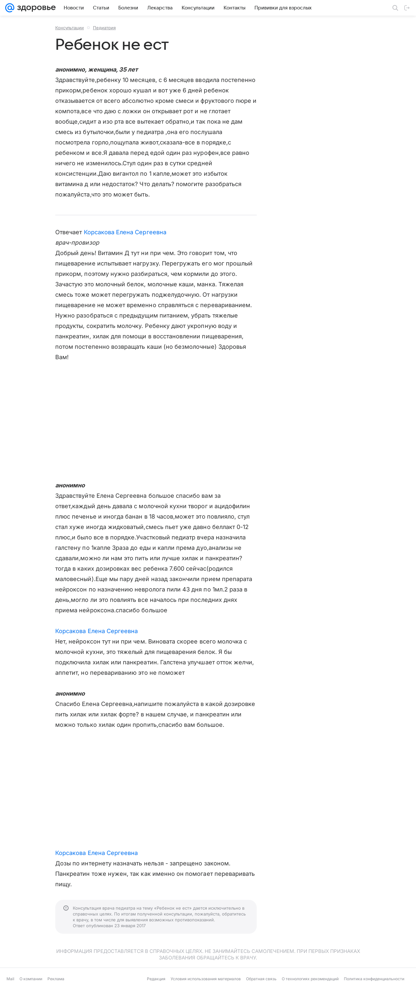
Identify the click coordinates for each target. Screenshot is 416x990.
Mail (10, 978)
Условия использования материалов (206, 978)
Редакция (156, 978)
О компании (31, 978)
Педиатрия (104, 27)
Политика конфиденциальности (374, 978)
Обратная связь (261, 978)
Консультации (69, 27)
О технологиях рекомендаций (310, 978)
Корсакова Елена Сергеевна (125, 232)
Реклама (55, 978)
